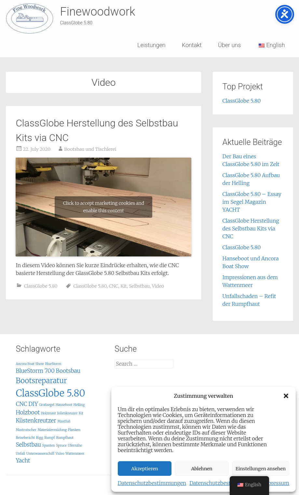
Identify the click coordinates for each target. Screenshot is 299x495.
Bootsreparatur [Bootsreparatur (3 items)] (41, 380)
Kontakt (192, 45)
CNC (113, 286)
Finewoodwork (97, 12)
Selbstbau (139, 286)
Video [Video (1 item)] (60, 453)
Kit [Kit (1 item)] (81, 413)
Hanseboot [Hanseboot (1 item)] (64, 405)
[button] (286, 396)
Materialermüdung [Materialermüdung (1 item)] (52, 430)
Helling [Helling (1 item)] (79, 405)
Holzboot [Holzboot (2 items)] (28, 412)
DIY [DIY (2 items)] (33, 404)
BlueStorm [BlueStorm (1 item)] (53, 364)
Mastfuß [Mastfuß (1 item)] (64, 421)
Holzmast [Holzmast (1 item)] (48, 413)
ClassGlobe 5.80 (41, 286)
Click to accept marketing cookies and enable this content (103, 207)
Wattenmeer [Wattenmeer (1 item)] (74, 453)
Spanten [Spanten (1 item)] (48, 445)
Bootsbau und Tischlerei (90, 149)
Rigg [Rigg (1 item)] (39, 438)
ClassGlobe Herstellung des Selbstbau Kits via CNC (251, 228)
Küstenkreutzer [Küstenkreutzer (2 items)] (36, 420)
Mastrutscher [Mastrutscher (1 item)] (26, 430)
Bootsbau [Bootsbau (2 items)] (68, 370)
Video (158, 286)
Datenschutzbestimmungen (152, 483)
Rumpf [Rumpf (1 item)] (49, 438)
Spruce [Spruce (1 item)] (61, 445)
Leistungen (151, 45)
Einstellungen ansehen (261, 469)
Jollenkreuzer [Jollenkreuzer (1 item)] (67, 413)
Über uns (229, 45)
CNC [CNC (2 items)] (21, 404)
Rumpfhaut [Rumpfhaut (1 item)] (65, 438)
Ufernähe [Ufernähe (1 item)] (75, 445)
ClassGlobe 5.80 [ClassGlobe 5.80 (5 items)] (50, 393)
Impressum (275, 483)
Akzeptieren (144, 469)
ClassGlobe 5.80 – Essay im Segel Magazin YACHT (252, 202)
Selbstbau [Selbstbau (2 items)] (28, 444)
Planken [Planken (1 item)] (74, 430)
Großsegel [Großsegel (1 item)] (46, 405)
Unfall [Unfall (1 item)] (20, 453)
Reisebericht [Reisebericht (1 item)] (25, 438)
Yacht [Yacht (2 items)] (23, 460)
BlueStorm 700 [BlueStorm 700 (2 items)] (35, 370)
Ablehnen (201, 469)
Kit (123, 286)
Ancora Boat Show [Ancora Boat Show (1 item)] (30, 364)
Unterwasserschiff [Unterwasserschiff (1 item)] (40, 453)
